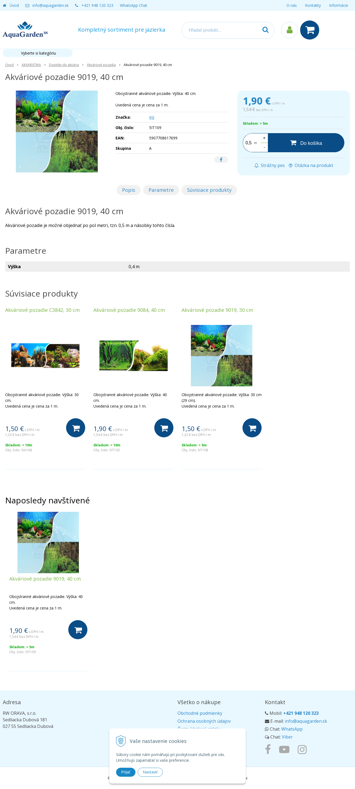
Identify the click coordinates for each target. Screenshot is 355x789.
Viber (287, 737)
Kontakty (313, 5)
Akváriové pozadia (101, 64)
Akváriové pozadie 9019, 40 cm (45, 578)
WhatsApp (292, 729)
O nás (291, 5)
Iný (151, 117)
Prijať (125, 772)
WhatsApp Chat (133, 5)
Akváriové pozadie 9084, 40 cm (129, 310)
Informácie (338, 5)
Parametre (161, 190)
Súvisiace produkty (209, 190)
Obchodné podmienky (199, 713)
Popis (128, 190)
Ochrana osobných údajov (204, 721)
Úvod (14, 5)
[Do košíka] (306, 142)
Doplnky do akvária (64, 64)
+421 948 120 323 (97, 5)
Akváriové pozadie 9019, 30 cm (217, 310)
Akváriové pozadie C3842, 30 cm (42, 310)
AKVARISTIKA (31, 64)
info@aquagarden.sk (50, 5)
